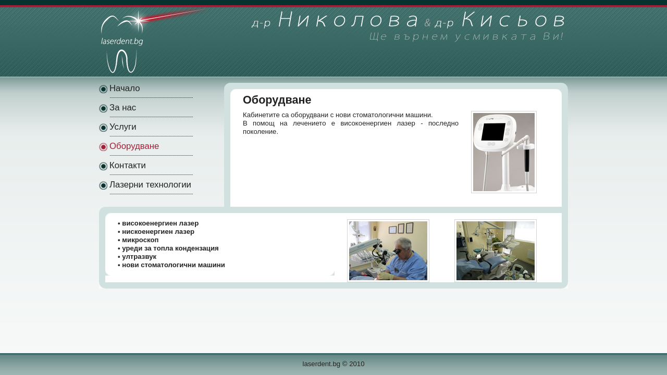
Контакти (127, 165)
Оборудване (134, 146)
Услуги (123, 127)
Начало (124, 88)
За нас (122, 108)
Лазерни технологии (150, 185)
